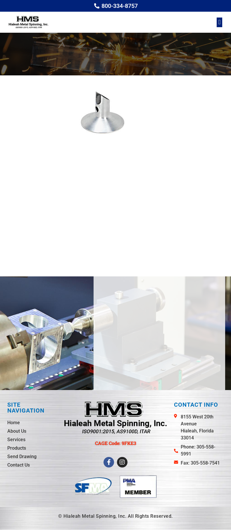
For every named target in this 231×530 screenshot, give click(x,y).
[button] (219, 22)
